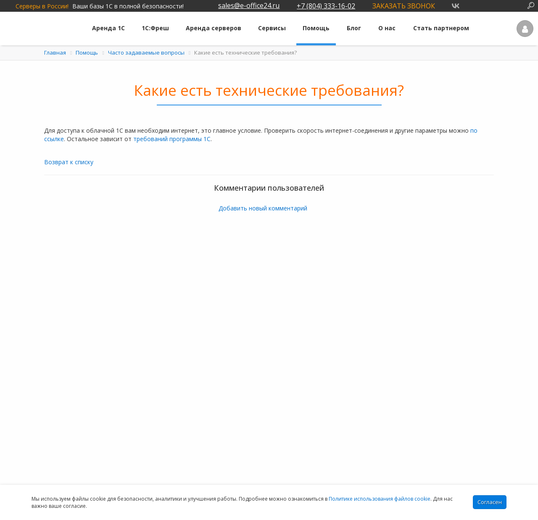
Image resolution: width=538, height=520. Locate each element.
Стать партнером (441, 28)
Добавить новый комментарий (263, 208)
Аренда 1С (108, 28)
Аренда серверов (213, 28)
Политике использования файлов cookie (379, 498)
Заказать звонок (403, 6)
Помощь (316, 28)
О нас (387, 28)
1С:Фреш (155, 28)
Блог (354, 28)
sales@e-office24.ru (249, 5)
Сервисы (272, 28)
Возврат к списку (68, 162)
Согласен (489, 502)
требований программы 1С (172, 139)
